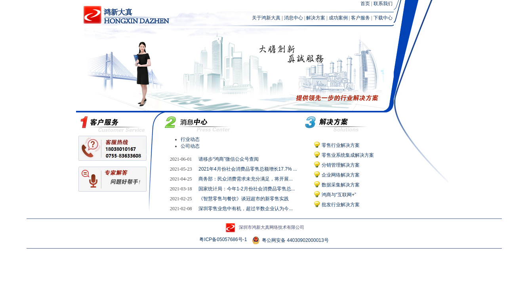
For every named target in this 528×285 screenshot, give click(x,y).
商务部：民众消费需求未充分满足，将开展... (245, 179)
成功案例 (338, 18)
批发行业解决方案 (341, 204)
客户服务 (360, 18)
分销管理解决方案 (341, 165)
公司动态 (190, 146)
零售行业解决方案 (341, 145)
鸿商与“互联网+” (339, 195)
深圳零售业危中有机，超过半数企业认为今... (245, 208)
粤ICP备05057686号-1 (223, 239)
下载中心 (383, 18)
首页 (365, 3)
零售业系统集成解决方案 (348, 155)
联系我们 (383, 3)
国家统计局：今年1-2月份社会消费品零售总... (246, 189)
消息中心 (293, 18)
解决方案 (315, 18)
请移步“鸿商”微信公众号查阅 (228, 159)
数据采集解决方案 (341, 185)
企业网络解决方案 (341, 175)
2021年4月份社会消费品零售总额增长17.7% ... (247, 169)
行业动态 (190, 139)
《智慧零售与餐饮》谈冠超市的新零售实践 (243, 198)
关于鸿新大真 (266, 18)
